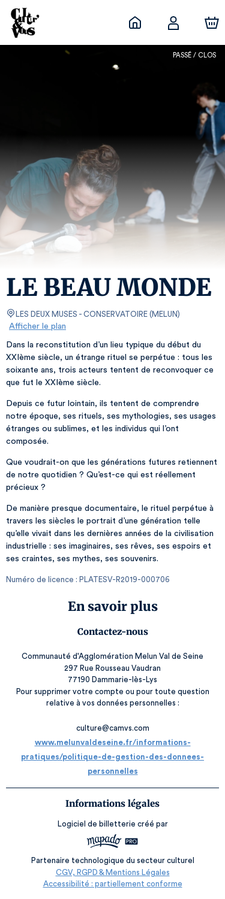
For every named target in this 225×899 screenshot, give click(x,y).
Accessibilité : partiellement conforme (112, 883)
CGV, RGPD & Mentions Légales (113, 872)
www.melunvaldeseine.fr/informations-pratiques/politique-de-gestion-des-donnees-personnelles (112, 757)
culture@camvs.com (112, 728)
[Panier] (212, 23)
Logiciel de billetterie (97, 823)
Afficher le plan (36, 326)
